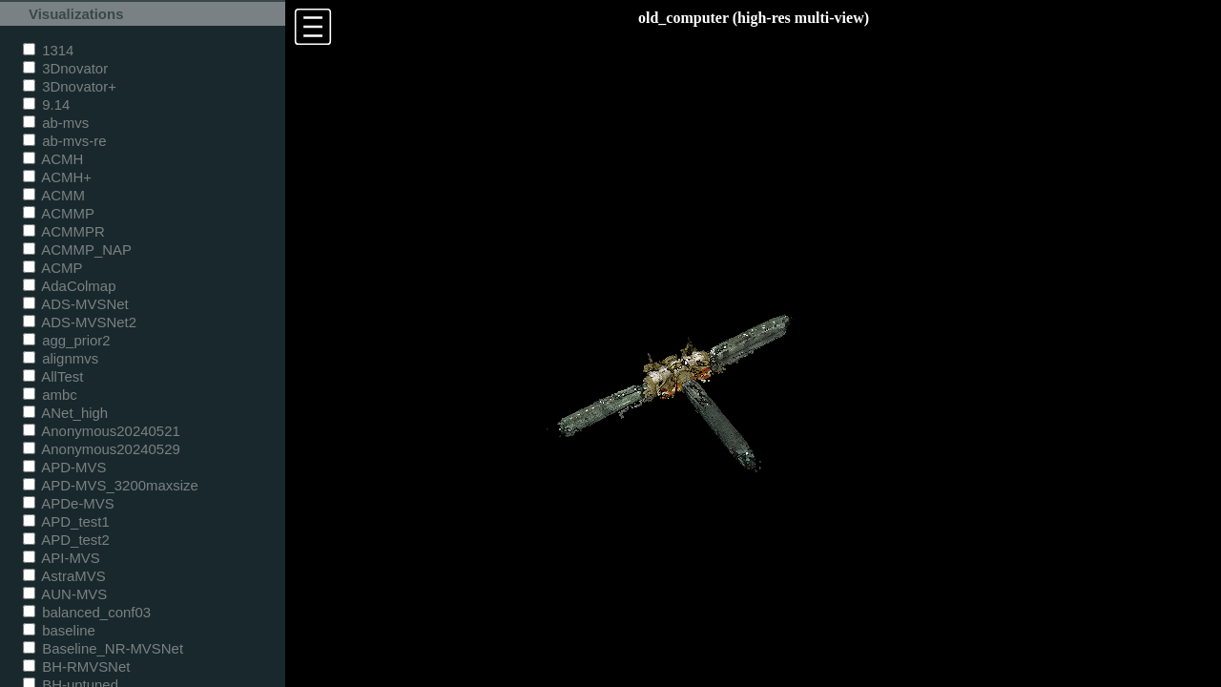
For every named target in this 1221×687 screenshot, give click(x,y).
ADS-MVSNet (76, 304)
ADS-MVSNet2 (79, 322)
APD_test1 (66, 521)
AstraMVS (64, 576)
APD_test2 (66, 539)
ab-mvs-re (64, 141)
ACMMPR (64, 231)
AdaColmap (69, 286)
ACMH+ (57, 177)
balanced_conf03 (87, 612)
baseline (59, 630)
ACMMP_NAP (77, 249)
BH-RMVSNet (76, 666)
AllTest (53, 376)
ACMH (53, 159)
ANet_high (65, 413)
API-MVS (61, 558)
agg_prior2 (67, 340)
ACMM (54, 195)
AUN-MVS (65, 594)
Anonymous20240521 (101, 431)
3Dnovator (65, 68)
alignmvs (60, 358)
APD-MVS (64, 467)
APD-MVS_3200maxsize (110, 485)
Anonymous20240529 (101, 449)
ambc (50, 394)
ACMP (53, 268)
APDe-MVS (68, 503)
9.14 (46, 104)
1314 (48, 50)
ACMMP (58, 213)
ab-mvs (56, 122)
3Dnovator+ (69, 86)
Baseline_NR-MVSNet (103, 648)
